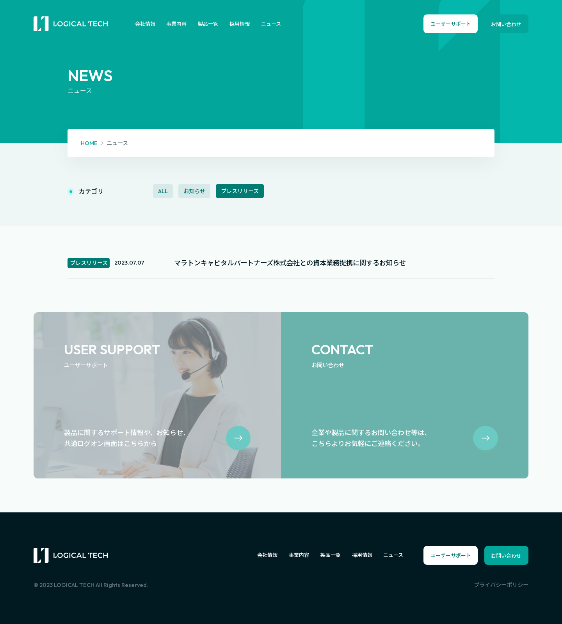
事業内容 (176, 24)
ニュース (271, 24)
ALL (163, 190)
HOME (89, 143)
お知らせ (194, 190)
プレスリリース (240, 190)
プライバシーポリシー (501, 584)
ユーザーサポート (450, 24)
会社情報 (145, 24)
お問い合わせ (506, 24)
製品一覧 (208, 24)
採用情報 (239, 24)
